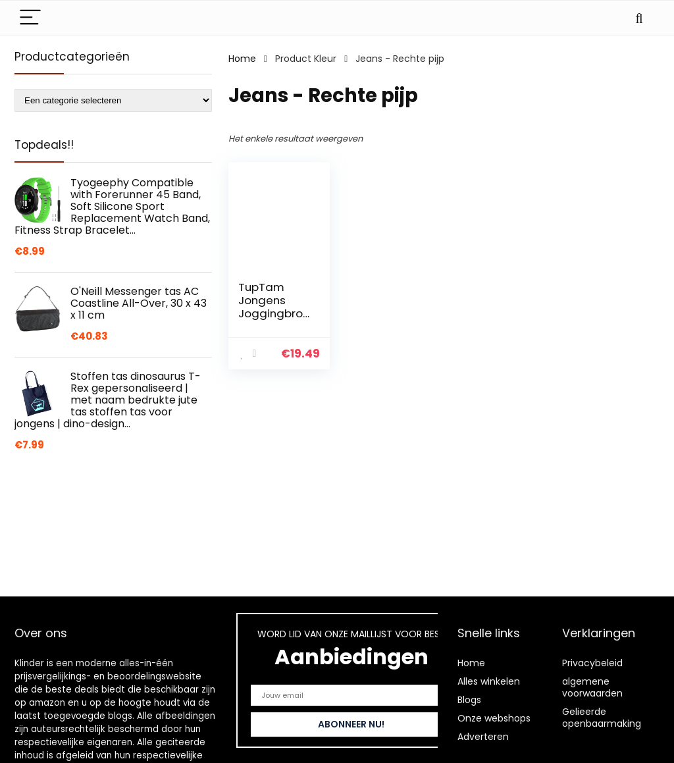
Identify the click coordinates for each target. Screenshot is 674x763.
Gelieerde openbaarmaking (601, 717)
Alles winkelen (488, 681)
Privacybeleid (592, 663)
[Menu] (30, 18)
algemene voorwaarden (592, 687)
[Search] (639, 18)
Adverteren (483, 736)
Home (242, 58)
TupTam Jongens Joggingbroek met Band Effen (273, 313)
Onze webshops (494, 718)
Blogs (469, 699)
